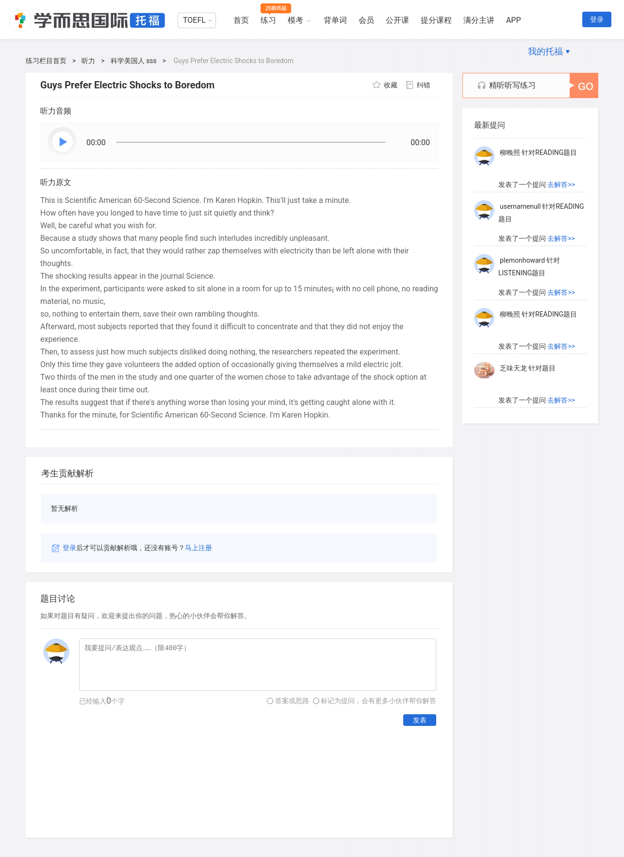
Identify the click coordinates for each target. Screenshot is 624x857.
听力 (88, 61)
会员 (366, 20)
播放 (63, 142)
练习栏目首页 (46, 61)
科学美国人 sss (134, 61)
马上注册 (198, 548)
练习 (268, 20)
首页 (241, 20)
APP (513, 20)
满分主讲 (478, 20)
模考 (295, 20)
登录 (597, 19)
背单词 (335, 20)
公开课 (397, 20)
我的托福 (545, 51)
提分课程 (436, 20)
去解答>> (561, 184)
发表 (420, 720)
